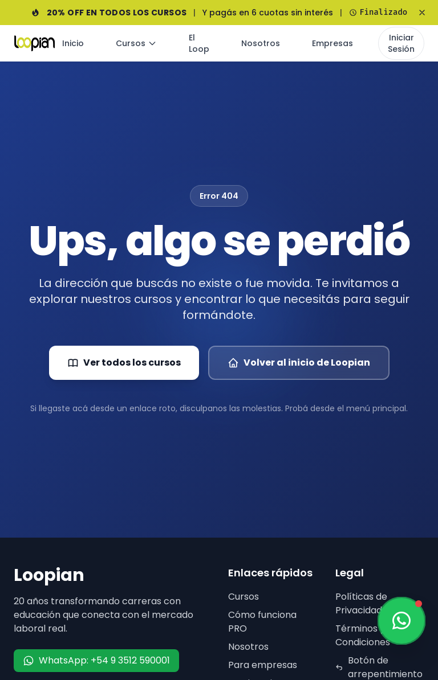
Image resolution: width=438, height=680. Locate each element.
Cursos (136, 43)
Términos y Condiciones (362, 635)
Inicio (73, 43)
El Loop (199, 43)
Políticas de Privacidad (361, 603)
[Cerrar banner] (422, 12)
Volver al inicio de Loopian (299, 362)
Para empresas (262, 664)
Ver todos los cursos (124, 362)
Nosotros (260, 43)
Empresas (332, 43)
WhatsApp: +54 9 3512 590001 (96, 660)
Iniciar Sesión (401, 43)
